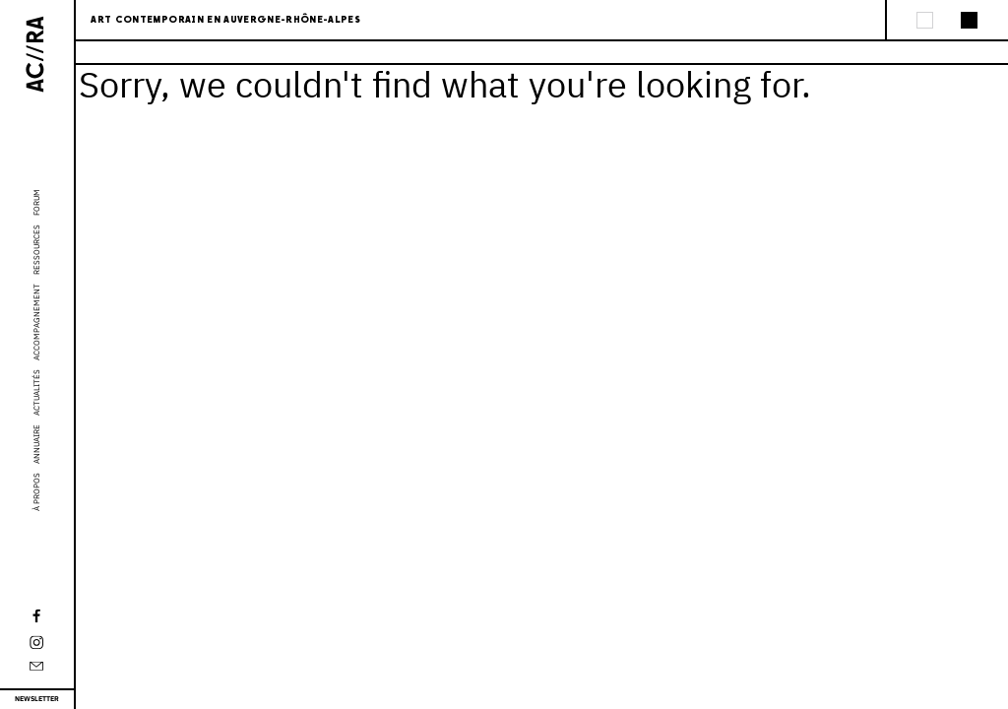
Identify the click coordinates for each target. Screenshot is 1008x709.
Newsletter (37, 698)
